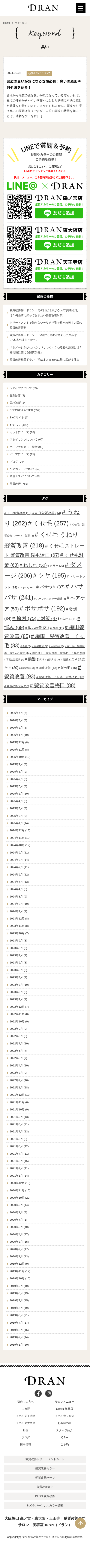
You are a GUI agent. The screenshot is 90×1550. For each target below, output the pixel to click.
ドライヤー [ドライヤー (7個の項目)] (28, 587)
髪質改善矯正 (45, 1486)
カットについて (19, 432)
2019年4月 (16, 1322)
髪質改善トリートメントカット (45, 1459)
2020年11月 (17, 1190)
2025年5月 (16, 793)
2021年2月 (16, 1168)
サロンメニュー (64, 1401)
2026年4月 (16, 712)
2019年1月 (16, 1344)
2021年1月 (16, 1175)
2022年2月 (16, 1080)
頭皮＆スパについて (22, 476)
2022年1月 (16, 1087)
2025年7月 (16, 779)
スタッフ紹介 (64, 1430)
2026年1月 (16, 734)
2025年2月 (16, 815)
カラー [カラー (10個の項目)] (57, 565)
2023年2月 (16, 992)
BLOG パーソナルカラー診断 (45, 1505)
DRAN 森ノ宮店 (64, 1416)
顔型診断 (15, 395)
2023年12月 (17, 918)
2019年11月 (17, 1271)
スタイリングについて (24, 439)
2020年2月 (16, 1249)
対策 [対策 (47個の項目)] (50, 618)
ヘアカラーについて (22, 469)
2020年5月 (16, 1227)
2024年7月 (16, 867)
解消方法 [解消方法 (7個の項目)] (53, 659)
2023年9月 (16, 940)
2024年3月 (16, 896)
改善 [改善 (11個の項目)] (58, 628)
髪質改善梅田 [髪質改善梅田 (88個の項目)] (54, 685)
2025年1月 (16, 823)
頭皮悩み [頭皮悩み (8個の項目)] (28, 668)
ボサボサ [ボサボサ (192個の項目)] (45, 608)
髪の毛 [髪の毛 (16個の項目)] (69, 668)
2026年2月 (16, 727)
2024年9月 (16, 852)
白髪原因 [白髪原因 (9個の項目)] (41, 646)
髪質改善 (15, 483)
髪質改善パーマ (45, 1477)
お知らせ (15, 425)
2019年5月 (16, 1315)
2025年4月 (16, 801)
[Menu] (81, 8)
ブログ (14, 461)
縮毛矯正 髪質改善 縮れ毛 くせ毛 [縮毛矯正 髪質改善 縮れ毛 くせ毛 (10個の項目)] (58, 653)
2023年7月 (16, 955)
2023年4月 (16, 977)
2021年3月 (16, 1161)
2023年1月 (16, 999)
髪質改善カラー (45, 1468)
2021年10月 (17, 1109)
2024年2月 (16, 903)
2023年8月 (16, 948)
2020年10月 (17, 1197)
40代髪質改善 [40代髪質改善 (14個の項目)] (48, 513)
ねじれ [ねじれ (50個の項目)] (35, 565)
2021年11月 (17, 1102)
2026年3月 (16, 720)
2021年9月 (16, 1117)
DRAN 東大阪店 (25, 1423)
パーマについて (19, 454)
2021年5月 (16, 1146)
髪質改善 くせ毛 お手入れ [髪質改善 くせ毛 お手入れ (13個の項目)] (61, 677)
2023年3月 (16, 984)
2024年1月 (16, 911)
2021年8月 (16, 1124)
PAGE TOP (80, 1523)
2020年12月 (17, 1183)
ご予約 (64, 1444)
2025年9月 (16, 764)
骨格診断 (15, 402)
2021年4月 (16, 1153)
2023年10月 (17, 933)
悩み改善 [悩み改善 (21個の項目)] (38, 628)
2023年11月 (17, 925)
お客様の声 (65, 1423)
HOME (7, 23)
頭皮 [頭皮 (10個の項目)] (68, 659)
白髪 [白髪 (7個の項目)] (26, 646)
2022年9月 (16, 1028)
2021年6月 (16, 1139)
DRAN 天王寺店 (25, 1416)
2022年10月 (17, 1021)
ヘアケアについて (21, 388)
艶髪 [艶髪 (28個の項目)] (36, 659)
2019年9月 (16, 1286)
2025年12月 (17, 742)
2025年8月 (16, 771)
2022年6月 (16, 1050)
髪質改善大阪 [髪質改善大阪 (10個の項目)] (18, 686)
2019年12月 (17, 1263)
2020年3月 (16, 1241)
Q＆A (64, 1437)
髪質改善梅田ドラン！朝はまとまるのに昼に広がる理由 (44, 359)
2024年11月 (17, 837)
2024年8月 (16, 859)
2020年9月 (16, 1205)
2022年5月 (16, 1058)
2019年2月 (16, 1337)
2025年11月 (17, 749)
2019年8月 (16, 1293)
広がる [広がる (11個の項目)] (69, 618)
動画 (25, 1430)
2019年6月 (16, 1308)
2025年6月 (16, 786)
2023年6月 (16, 962)
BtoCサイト (17, 417)
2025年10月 (17, 756)
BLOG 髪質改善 (45, 1496)
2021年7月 (16, 1131)
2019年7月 (16, 1300)
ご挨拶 (25, 1408)
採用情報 (25, 1444)
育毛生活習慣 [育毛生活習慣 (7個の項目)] (15, 659)
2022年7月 (16, 1043)
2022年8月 (16, 1036)
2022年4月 (16, 1065)
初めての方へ (25, 1401)
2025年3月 (16, 808)
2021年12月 (17, 1094)
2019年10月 (17, 1278)
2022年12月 (17, 1006)
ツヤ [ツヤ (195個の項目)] (52, 575)
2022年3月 (16, 1072)
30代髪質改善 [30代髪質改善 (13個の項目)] (19, 513)
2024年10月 (17, 845)
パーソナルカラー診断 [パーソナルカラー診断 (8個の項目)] (51, 598)
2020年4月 (16, 1234)
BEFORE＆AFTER (21, 410)
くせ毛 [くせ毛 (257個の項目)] (51, 523)
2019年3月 (16, 1330)
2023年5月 (16, 970)
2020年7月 (16, 1219)
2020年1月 (16, 1256)
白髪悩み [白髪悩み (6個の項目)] (57, 646)
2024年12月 (17, 830)
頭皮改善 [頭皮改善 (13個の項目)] (48, 668)
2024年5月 (16, 881)
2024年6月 (16, 874)
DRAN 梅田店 (64, 1408)
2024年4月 (16, 889)
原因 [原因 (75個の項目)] (26, 618)
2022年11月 (17, 1014)
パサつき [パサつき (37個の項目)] (52, 587)
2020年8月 (16, 1212)
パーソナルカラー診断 (24, 447)
